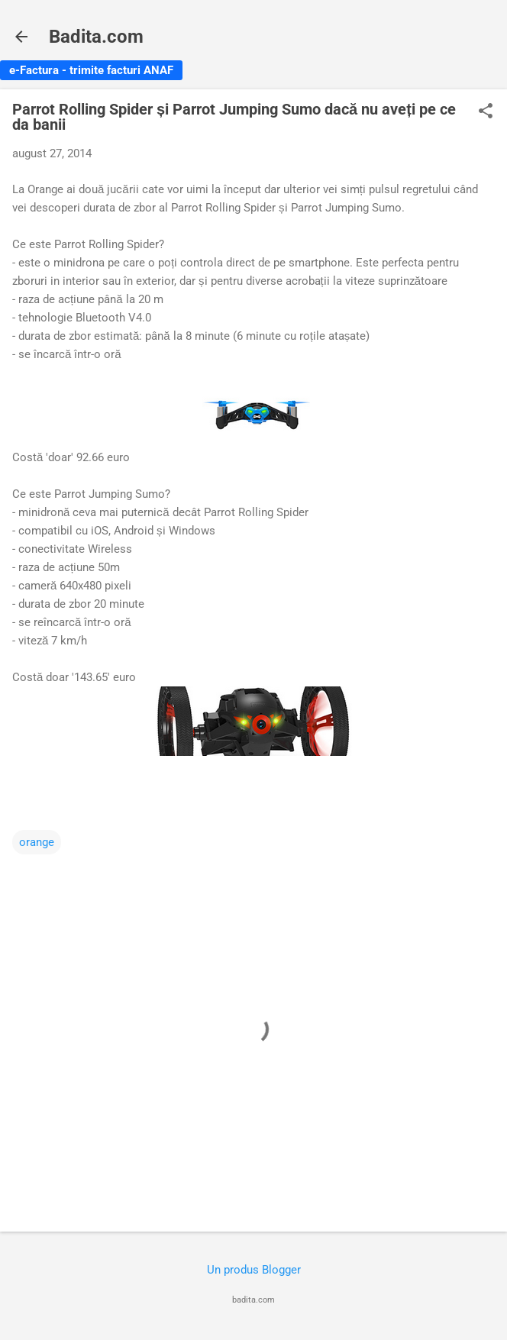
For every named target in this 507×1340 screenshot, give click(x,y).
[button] (485, 112)
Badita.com (96, 36)
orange (36, 842)
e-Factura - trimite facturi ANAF (91, 70)
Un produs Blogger (254, 1270)
